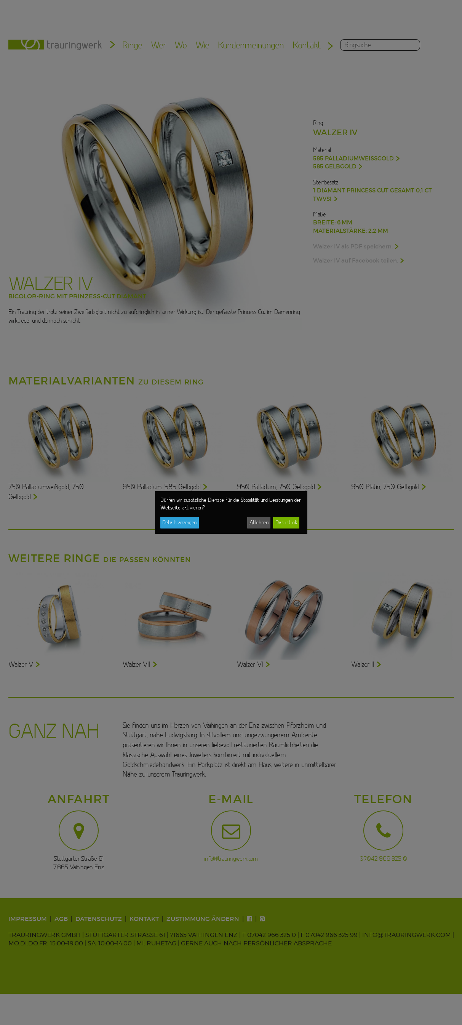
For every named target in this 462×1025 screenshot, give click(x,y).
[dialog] (231, 512)
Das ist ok (286, 522)
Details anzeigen (179, 522)
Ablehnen (259, 522)
